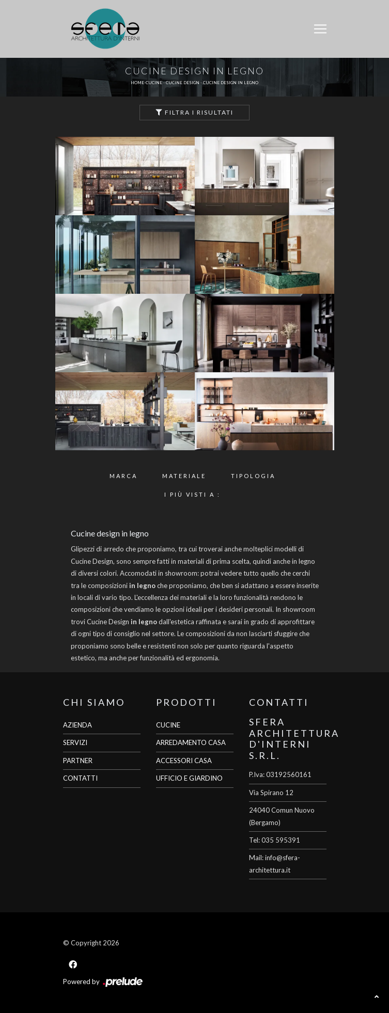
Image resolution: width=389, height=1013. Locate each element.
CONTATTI (80, 778)
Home (137, 82)
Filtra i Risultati (194, 112)
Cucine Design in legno (230, 82)
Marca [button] (123, 475)
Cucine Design (182, 82)
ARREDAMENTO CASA (191, 742)
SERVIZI (75, 742)
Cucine (154, 82)
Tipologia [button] (253, 475)
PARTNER (77, 760)
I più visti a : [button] (192, 494)
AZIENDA (77, 725)
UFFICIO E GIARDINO (189, 778)
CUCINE (168, 725)
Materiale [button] (184, 475)
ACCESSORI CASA (184, 760)
